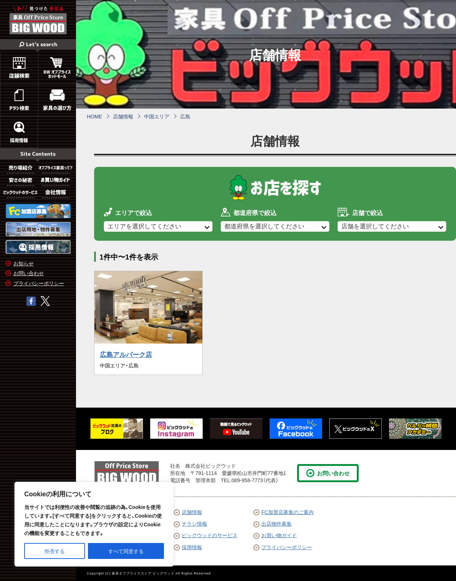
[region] (94, 524)
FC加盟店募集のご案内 (283, 511)
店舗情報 (123, 116)
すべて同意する (126, 551)
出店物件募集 (272, 523)
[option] (116, 428)
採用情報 (188, 547)
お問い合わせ (28, 273)
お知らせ (23, 263)
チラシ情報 (190, 523)
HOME (94, 116)
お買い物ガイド (275, 535)
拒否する (55, 551)
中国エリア (156, 116)
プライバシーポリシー (38, 283)
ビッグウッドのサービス (205, 535)
